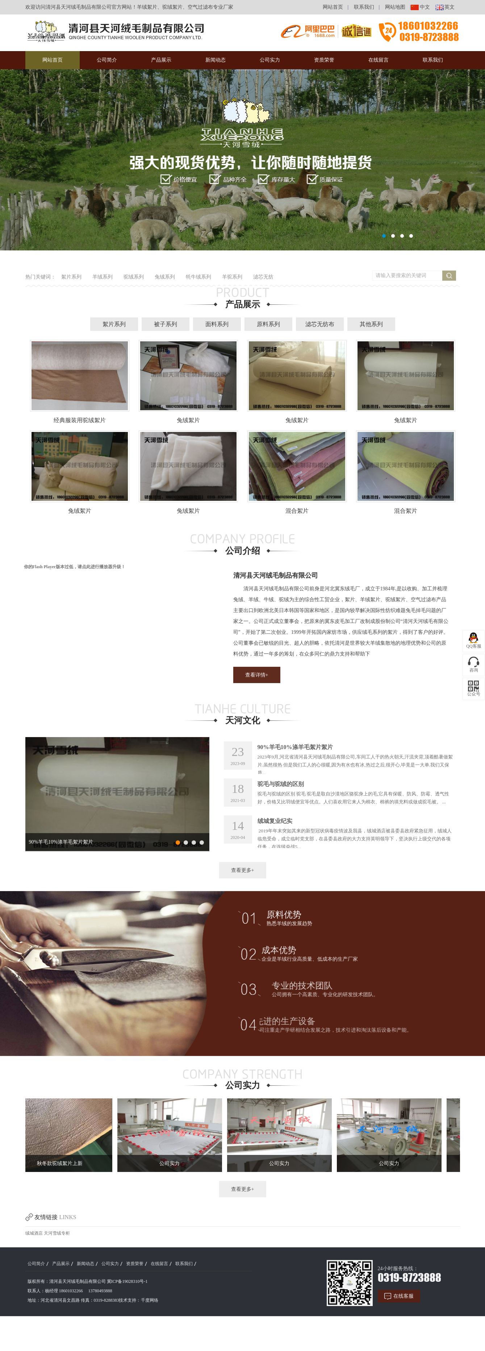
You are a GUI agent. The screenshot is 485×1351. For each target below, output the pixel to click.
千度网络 (126, 1323)
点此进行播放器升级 (77, 590)
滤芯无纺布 (319, 348)
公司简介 (107, 60)
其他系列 (371, 348)
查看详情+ (280, 698)
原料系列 (268, 348)
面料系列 (217, 348)
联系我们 (361, 7)
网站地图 (392, 7)
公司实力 (270, 60)
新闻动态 (215, 60)
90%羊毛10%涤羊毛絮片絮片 (61, 865)
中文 (422, 7)
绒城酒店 (34, 1256)
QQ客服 (473, 646)
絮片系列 (114, 348)
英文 (447, 7)
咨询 (473, 670)
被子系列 (165, 348)
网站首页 (330, 7)
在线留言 (378, 60)
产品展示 (161, 60)
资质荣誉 (324, 60)
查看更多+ (242, 894)
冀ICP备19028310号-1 (103, 1305)
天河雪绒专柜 (57, 1256)
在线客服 (427, 1319)
